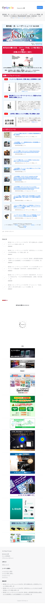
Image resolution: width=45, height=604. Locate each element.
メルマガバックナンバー (29, 17)
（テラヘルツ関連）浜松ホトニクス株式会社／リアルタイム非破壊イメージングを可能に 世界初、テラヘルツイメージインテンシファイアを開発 (27, 206)
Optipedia (24, 226)
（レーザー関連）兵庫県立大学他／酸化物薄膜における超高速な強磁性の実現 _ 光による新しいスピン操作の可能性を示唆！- (27, 197)
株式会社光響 (5, 554)
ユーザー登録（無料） (7, 573)
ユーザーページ (6, 575)
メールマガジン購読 (7, 571)
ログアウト (5, 577)
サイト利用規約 (6, 556)
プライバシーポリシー (7, 558)
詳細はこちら (25, 91)
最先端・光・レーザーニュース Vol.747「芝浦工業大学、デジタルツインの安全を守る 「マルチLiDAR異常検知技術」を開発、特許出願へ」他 (25, 276)
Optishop (16, 224)
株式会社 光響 (39, 44)
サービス (16, 17)
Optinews (32, 224)
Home (12, 17)
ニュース (21, 17)
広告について (5, 564)
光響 (25, 227)
